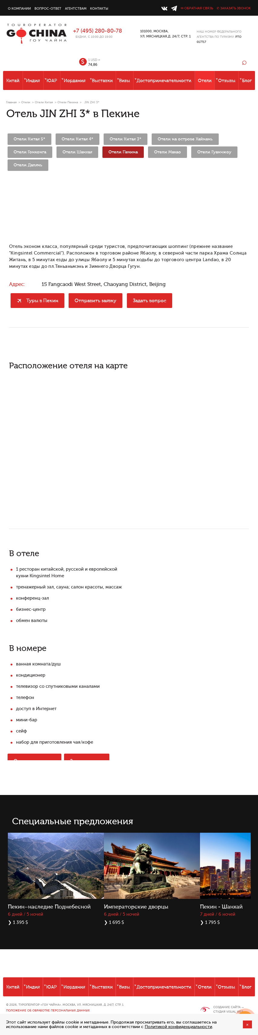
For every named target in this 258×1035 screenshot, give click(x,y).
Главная (11, 102)
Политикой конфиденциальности (178, 1026)
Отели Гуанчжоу (214, 152)
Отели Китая (44, 102)
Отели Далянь (28, 165)
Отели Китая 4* (77, 139)
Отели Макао (167, 152)
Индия (33, 80)
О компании (19, 9)
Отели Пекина (67, 102)
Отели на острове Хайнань (185, 139)
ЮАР (52, 80)
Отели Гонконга (30, 152)
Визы (124, 80)
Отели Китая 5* (29, 139)
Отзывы (226, 80)
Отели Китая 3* (125, 139)
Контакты (99, 9)
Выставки (102, 80)
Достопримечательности (164, 80)
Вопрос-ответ (47, 9)
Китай (12, 80)
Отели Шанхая (77, 152)
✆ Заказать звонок (234, 8)
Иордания (74, 80)
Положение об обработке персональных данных (48, 1010)
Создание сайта (226, 1007)
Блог (247, 80)
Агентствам (75, 9)
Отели (204, 80)
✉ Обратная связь (197, 8)
